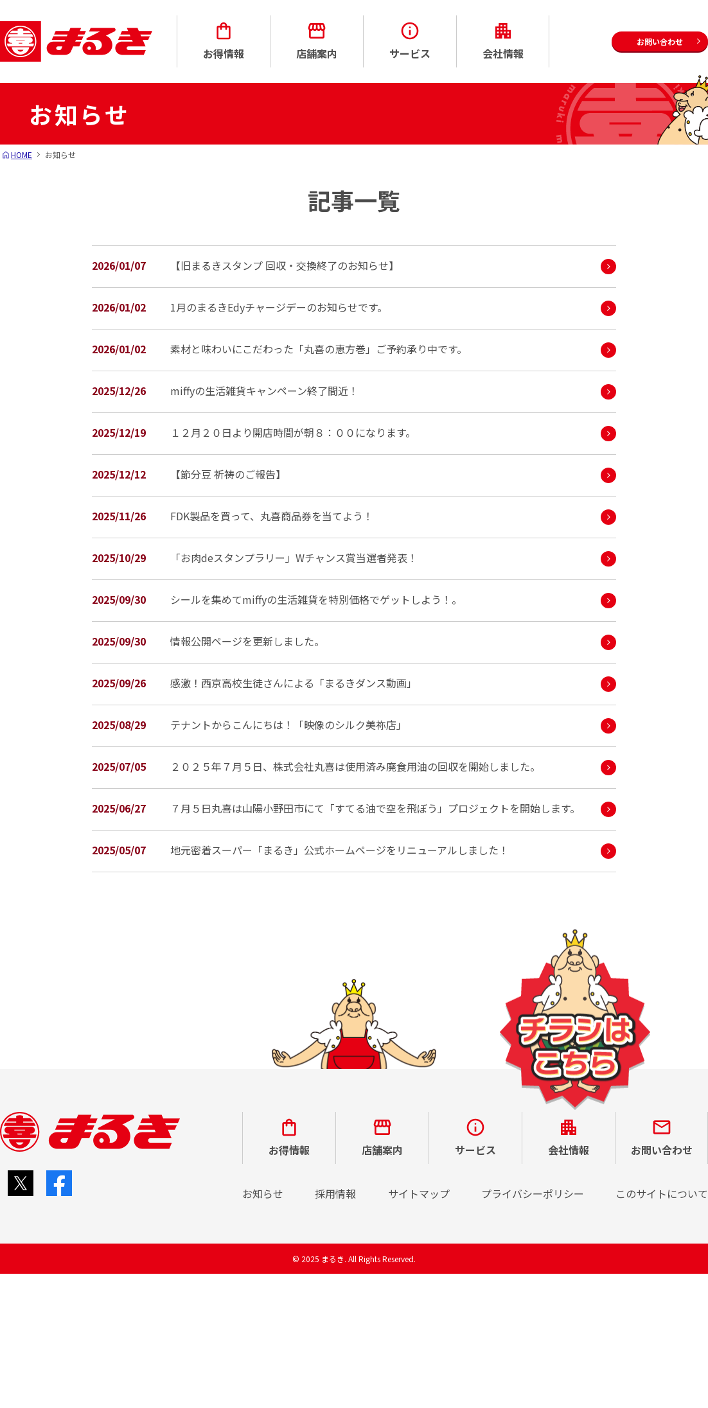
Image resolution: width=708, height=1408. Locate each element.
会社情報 (503, 41)
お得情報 (223, 41)
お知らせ (262, 1193)
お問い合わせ (662, 1137)
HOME (21, 154)
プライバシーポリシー (532, 1193)
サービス (409, 41)
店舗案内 (316, 41)
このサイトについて (661, 1193)
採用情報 (335, 1193)
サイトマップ (419, 1193)
